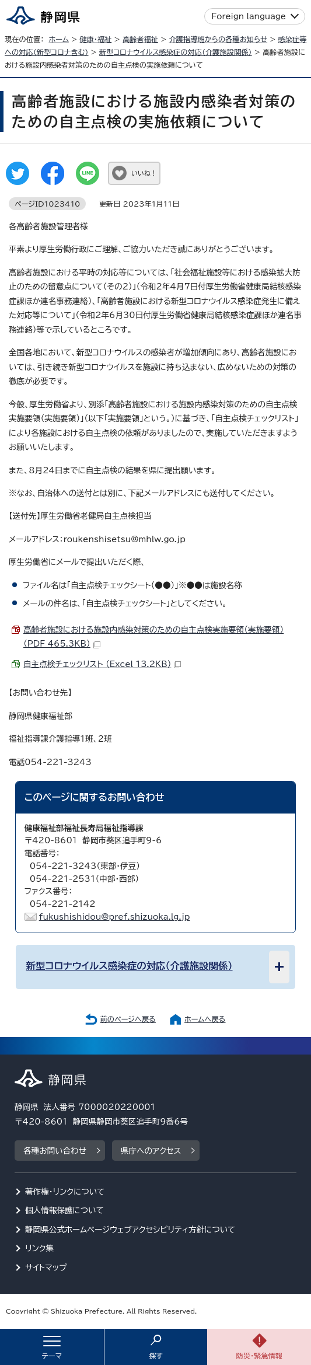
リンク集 (39, 1248)
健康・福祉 (95, 39)
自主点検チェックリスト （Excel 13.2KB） (102, 664)
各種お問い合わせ (54, 1151)
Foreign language (249, 16)
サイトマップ (46, 1267)
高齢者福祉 (140, 39)
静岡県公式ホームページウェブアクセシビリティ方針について (130, 1230)
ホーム (58, 39)
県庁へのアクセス (151, 1151)
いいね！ (143, 173)
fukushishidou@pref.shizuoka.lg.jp (114, 917)
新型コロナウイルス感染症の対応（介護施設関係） (175, 51)
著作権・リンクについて (65, 1192)
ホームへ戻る (204, 1018)
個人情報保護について (64, 1210)
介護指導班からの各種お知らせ (218, 39)
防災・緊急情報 (259, 1355)
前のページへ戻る (128, 1018)
